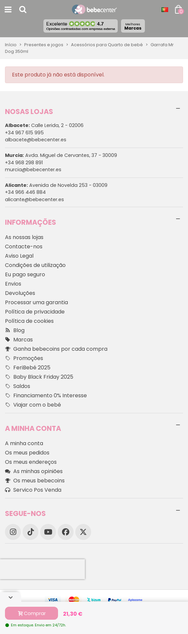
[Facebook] (66, 532)
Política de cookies (29, 321)
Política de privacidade (35, 312)
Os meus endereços (31, 462)
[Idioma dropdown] (164, 9)
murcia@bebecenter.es (33, 169)
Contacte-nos (23, 246)
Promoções (24, 358)
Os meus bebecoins (35, 481)
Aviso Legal (19, 256)
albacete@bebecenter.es (35, 139)
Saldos (17, 386)
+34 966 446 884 (25, 192)
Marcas (133, 26)
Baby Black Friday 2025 (39, 377)
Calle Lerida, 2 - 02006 (44, 125)
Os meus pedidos (27, 452)
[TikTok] (30, 532)
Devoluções (20, 293)
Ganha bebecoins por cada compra (56, 349)
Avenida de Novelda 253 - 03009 (56, 185)
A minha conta (24, 443)
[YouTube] (48, 532)
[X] (83, 532)
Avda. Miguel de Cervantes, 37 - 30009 (61, 155)
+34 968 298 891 (24, 162)
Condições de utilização (35, 265)
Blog (15, 330)
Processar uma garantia (36, 302)
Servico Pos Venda (33, 490)
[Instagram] (13, 532)
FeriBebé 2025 (27, 368)
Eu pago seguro (25, 274)
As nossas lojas (24, 237)
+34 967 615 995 (24, 132)
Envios (13, 284)
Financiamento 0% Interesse (46, 396)
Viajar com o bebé (33, 405)
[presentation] (42, 569)
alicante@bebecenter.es (34, 199)
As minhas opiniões (34, 471)
